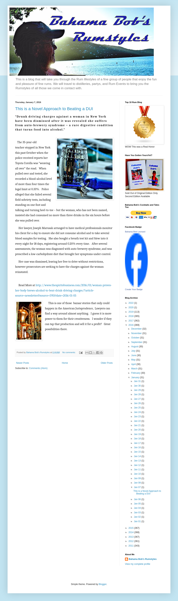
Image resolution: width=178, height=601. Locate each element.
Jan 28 (137, 394)
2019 (131, 311)
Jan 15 (137, 451)
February (136, 373)
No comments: (69, 352)
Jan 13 (137, 460)
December (136, 328)
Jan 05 (137, 503)
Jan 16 (137, 447)
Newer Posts (22, 363)
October (135, 337)
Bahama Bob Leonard (135, 232)
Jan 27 (137, 399)
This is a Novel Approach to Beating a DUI (54, 108)
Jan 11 (137, 469)
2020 (131, 307)
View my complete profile (137, 564)
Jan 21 (137, 425)
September (137, 342)
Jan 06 (137, 499)
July (133, 351)
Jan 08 (137, 482)
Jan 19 (137, 434)
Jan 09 (137, 478)
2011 (131, 545)
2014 (131, 532)
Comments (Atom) (38, 368)
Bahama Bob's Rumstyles (143, 559)
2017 (131, 320)
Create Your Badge (134, 289)
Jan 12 (137, 465)
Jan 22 (137, 421)
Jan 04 (137, 508)
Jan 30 (137, 385)
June (134, 355)
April (133, 364)
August (135, 346)
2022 (131, 303)
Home (65, 363)
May (133, 359)
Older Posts (107, 363)
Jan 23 (137, 416)
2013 (131, 537)
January (135, 377)
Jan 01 (137, 521)
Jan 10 (137, 474)
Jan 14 (137, 456)
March (134, 368)
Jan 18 (137, 438)
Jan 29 (137, 390)
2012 (131, 541)
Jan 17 (137, 443)
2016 (131, 325)
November (136, 333)
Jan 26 (137, 403)
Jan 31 (137, 381)
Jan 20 (137, 429)
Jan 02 (137, 517)
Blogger (102, 584)
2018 (131, 316)
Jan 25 (137, 407)
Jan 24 (137, 412)
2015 (131, 528)
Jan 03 (137, 512)
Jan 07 (137, 487)
